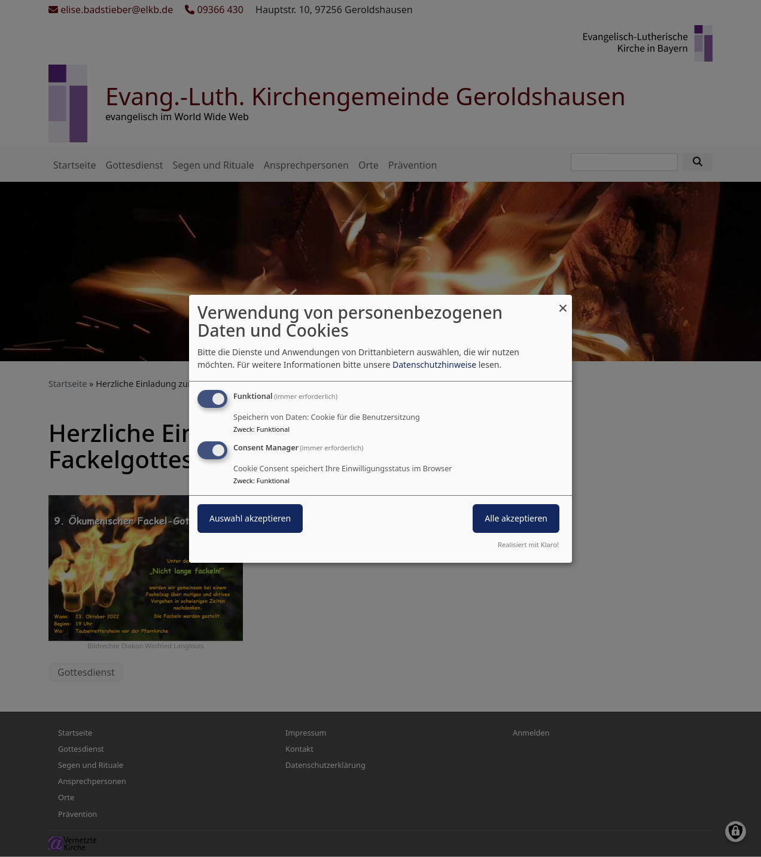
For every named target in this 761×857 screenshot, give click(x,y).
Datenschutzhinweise (434, 364)
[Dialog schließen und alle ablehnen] (563, 301)
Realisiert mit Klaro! (528, 544)
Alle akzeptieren (516, 518)
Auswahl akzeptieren (250, 518)
